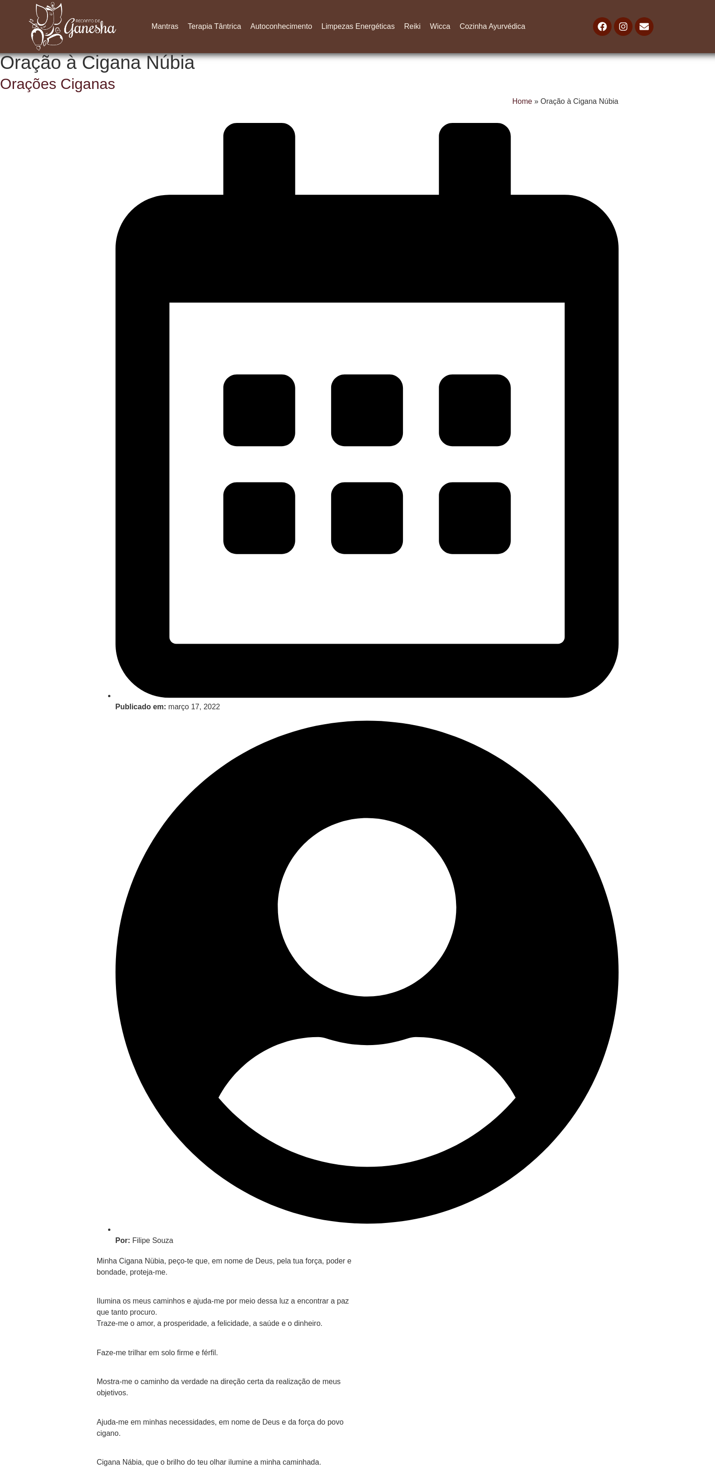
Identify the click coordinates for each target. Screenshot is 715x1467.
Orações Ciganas (57, 83)
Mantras (164, 26)
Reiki (412, 26)
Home (522, 101)
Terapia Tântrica (214, 26)
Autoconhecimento (282, 26)
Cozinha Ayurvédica (492, 26)
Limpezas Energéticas (358, 26)
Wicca (440, 26)
